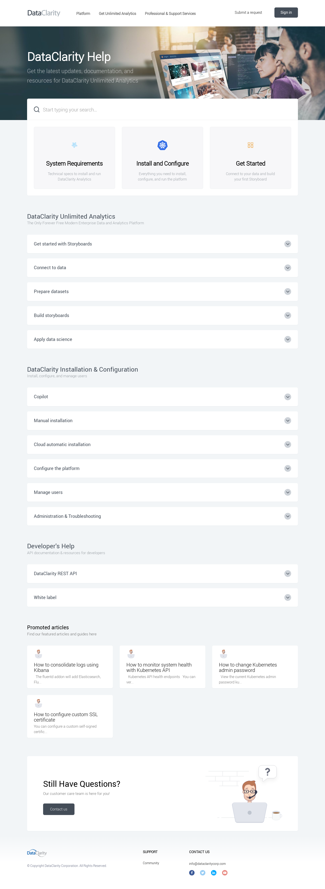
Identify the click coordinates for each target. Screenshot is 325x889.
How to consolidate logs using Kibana (66, 667)
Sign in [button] (286, 12)
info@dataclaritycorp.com (207, 863)
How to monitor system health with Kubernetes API (159, 667)
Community (151, 863)
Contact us (58, 809)
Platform (83, 13)
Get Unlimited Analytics (117, 13)
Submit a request (248, 12)
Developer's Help (50, 546)
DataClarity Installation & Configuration (82, 369)
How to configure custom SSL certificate (66, 717)
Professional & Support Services (170, 13)
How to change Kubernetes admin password (248, 667)
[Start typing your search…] (162, 109)
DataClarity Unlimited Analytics (71, 216)
